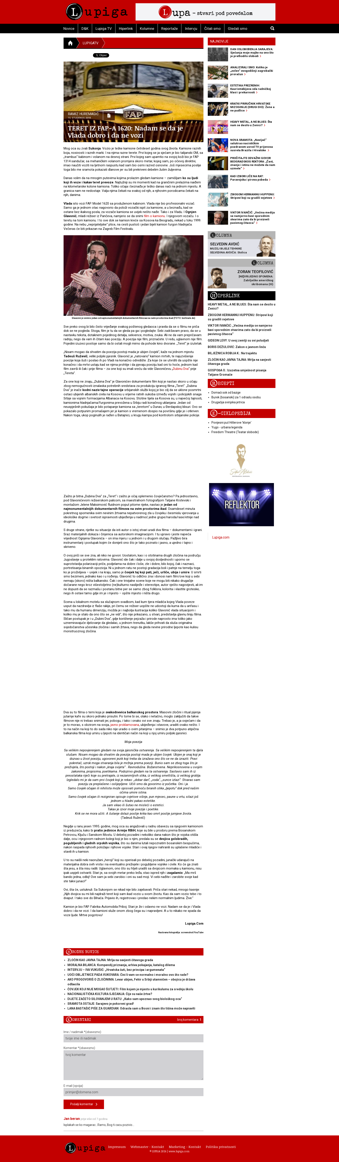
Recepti (222, 384)
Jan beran (72, 1119)
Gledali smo (237, 28)
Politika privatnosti (221, 1147)
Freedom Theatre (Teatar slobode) (235, 432)
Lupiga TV (104, 28)
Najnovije (219, 41)
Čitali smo (212, 28)
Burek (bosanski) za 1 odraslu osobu (236, 397)
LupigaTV (90, 43)
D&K (85, 28)
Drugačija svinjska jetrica (228, 402)
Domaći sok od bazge (226, 392)
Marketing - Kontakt (185, 1147)
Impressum (117, 1147)
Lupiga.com (220, 537)
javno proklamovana (124, 725)
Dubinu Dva (181, 369)
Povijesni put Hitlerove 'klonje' (231, 422)
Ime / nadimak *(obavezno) (133, 1036)
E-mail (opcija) (133, 1090)
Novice (68, 28)
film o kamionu (154, 216)
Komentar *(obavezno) (133, 1063)
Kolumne (147, 28)
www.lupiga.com (179, 1151)
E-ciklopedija (230, 414)
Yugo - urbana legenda (226, 427)
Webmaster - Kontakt (147, 1147)
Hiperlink (126, 28)
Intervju (191, 28)
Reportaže (169, 28)
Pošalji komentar (83, 1104)
